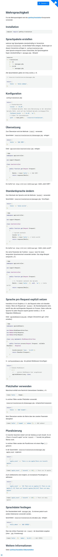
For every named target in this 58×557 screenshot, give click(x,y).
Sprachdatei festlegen (18, 507)
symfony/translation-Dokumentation (22, 550)
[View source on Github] (54, 3)
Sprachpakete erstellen (19, 39)
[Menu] (1, 555)
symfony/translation (34, 17)
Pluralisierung (14, 430)
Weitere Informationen (19, 545)
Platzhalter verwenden (18, 386)
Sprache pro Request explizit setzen (26, 299)
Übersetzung (13, 127)
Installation (12, 26)
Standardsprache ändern (20, 191)
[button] (43, 3)
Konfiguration (13, 93)
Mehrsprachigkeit (17, 12)
